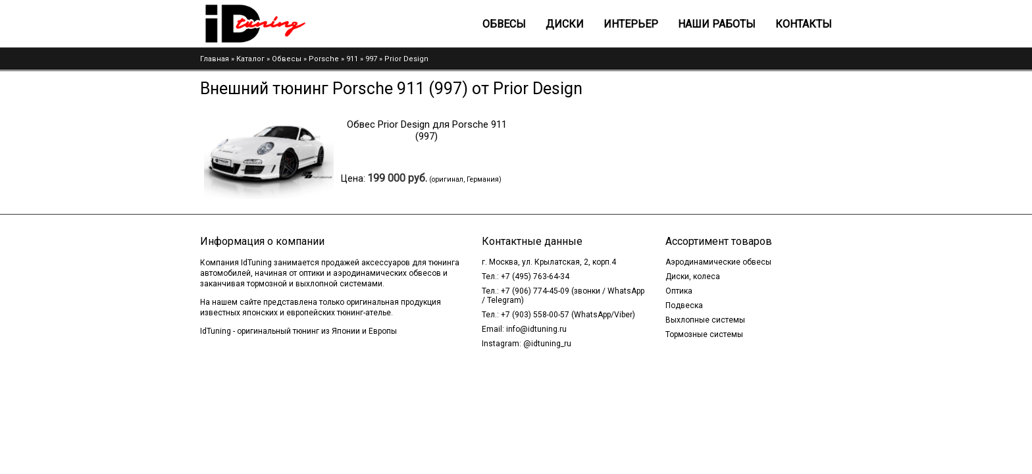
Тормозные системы (704, 334)
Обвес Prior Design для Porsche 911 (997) (427, 130)
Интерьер (631, 24)
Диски (565, 24)
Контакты (803, 24)
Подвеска (684, 305)
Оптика (678, 291)
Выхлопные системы (705, 320)
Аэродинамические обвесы (718, 262)
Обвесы (504, 24)
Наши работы (717, 24)
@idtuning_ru (547, 343)
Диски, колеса (692, 276)
